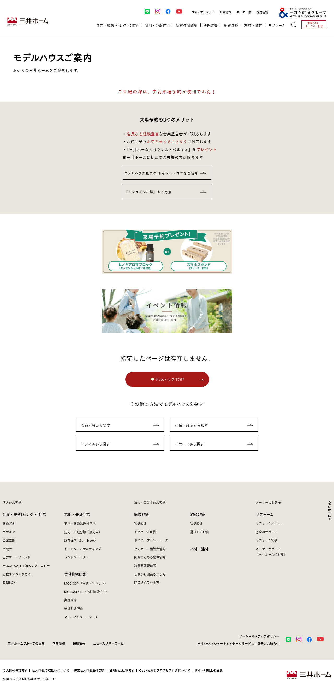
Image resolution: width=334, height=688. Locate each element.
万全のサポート (267, 531)
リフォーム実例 (266, 540)
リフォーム (264, 514)
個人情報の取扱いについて (50, 670)
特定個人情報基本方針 (89, 670)
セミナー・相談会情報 (149, 548)
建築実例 (9, 523)
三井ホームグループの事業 (26, 643)
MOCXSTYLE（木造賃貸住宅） (86, 591)
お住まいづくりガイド (18, 574)
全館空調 (9, 540)
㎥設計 (7, 548)
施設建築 (197, 514)
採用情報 (262, 12)
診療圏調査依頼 (145, 565)
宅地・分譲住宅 (77, 514)
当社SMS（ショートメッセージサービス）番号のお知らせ (238, 643)
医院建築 (141, 514)
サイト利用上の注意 (209, 670)
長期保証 (9, 582)
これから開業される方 (149, 574)
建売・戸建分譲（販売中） (83, 531)
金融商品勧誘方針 (122, 670)
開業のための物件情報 (149, 557)
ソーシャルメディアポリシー (259, 636)
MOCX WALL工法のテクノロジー (26, 565)
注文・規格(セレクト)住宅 (24, 514)
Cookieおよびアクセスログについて (164, 670)
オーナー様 (244, 12)
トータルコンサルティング (82, 548)
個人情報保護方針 (15, 670)
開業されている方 (146, 582)
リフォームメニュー (270, 523)
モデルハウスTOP (167, 379)
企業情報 (225, 12)
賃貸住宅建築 (75, 574)
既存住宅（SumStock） (80, 540)
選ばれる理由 (73, 608)
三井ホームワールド (16, 557)
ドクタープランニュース (151, 540)
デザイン (9, 531)
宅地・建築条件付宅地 (80, 523)
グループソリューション (81, 616)
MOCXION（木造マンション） (86, 583)
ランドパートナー (76, 557)
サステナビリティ (203, 12)
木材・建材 (253, 25)
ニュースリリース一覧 (108, 643)
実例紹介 (70, 599)
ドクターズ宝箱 (145, 531)
